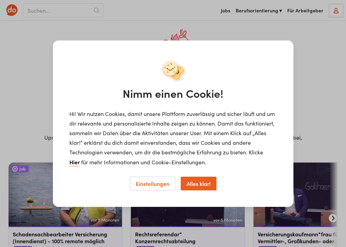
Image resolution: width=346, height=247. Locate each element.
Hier (74, 162)
